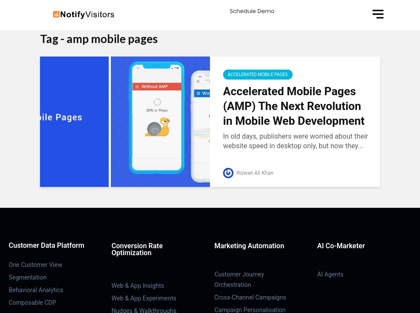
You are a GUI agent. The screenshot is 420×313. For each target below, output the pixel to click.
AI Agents (330, 274)
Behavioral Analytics (36, 289)
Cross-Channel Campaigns (250, 297)
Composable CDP (32, 302)
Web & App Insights (138, 285)
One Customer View (35, 264)
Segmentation (28, 277)
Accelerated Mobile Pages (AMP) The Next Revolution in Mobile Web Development (294, 106)
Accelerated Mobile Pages (258, 74)
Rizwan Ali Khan (248, 173)
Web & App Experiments (144, 298)
